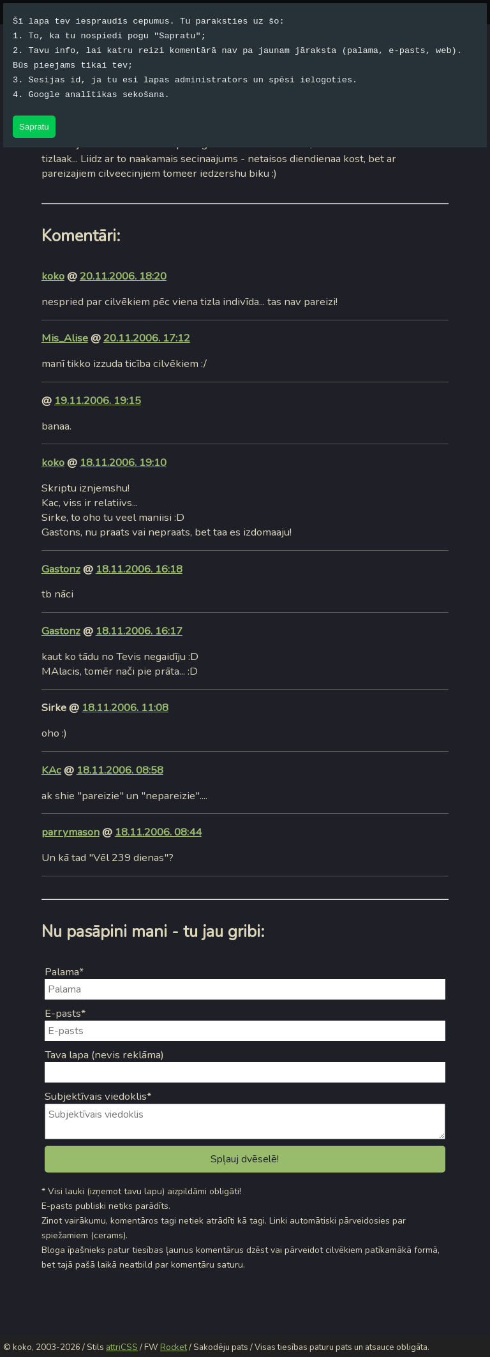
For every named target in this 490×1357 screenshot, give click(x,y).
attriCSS (122, 1347)
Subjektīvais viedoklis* (98, 1096)
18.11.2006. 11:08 (125, 707)
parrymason (70, 832)
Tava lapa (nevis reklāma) (104, 1054)
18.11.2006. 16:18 (139, 569)
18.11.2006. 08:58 (120, 770)
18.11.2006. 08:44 (158, 832)
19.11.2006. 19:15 (97, 400)
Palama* (64, 971)
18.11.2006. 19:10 (123, 462)
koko (52, 276)
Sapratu (34, 126)
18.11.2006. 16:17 (139, 631)
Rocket (173, 1347)
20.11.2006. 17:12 (146, 338)
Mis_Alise (64, 338)
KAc (51, 770)
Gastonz (60, 569)
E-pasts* (65, 1013)
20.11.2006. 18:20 (123, 276)
